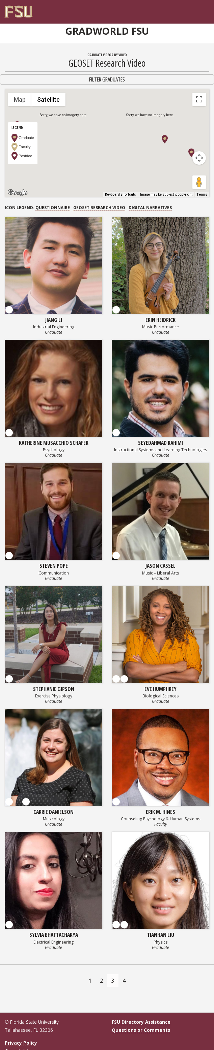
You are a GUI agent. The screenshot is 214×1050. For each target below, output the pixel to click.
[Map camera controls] (199, 158)
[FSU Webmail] (192, 9)
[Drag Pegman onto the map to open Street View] (199, 182)
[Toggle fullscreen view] (199, 99)
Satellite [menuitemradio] (48, 99)
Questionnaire (52, 207)
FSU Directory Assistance (141, 1022)
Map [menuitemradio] (20, 99)
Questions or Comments (141, 1030)
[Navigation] (206, 9)
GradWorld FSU (107, 31)
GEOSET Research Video (99, 207)
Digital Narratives (150, 207)
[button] (165, 139)
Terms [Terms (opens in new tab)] (201, 194)
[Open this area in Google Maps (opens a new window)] (17, 192)
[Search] (198, 9)
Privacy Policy (21, 1043)
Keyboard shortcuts (120, 194)
